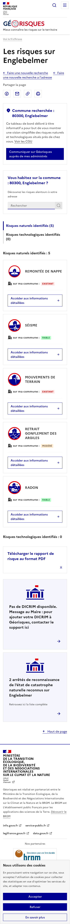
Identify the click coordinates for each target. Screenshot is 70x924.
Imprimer (38, 93)
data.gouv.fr (41, 833)
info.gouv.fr (10, 826)
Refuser (35, 907)
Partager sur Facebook (6, 93)
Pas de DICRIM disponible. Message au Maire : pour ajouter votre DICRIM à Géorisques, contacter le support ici (33, 617)
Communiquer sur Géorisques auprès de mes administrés (30, 154)
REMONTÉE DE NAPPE (43, 271)
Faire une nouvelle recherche (27, 73)
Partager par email (17, 93)
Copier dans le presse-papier (27, 93)
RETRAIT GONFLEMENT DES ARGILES (41, 433)
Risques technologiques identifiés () (33, 237)
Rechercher (54, 5)
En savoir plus (35, 917)
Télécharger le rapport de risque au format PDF (30, 556)
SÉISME (31, 325)
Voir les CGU (23, 141)
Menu (65, 5)
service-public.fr (35, 826)
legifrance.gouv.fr (14, 833)
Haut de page (57, 731)
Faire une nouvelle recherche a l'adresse (33, 75)
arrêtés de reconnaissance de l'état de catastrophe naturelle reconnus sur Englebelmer (34, 687)
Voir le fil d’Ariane (12, 39)
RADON (31, 487)
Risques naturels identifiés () (30, 225)
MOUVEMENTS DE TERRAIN (40, 379)
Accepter (35, 896)
